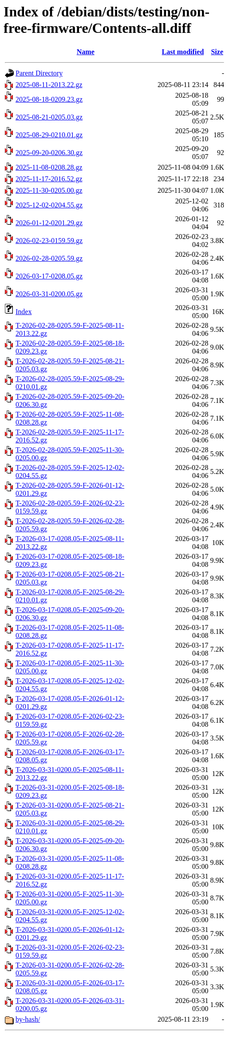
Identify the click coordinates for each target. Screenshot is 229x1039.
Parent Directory (39, 73)
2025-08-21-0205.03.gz (49, 117)
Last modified (183, 52)
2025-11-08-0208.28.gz (49, 167)
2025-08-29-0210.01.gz (49, 135)
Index (24, 311)
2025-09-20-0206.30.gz (49, 152)
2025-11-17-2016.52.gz (49, 179)
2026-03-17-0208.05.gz (49, 276)
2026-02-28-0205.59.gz (49, 258)
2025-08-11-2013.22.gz (49, 84)
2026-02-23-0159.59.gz (49, 240)
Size (217, 52)
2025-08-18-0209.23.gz (49, 99)
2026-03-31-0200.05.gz (49, 294)
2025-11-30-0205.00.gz (49, 190)
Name (86, 52)
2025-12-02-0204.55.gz (49, 205)
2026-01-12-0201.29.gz (49, 223)
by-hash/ (28, 1019)
